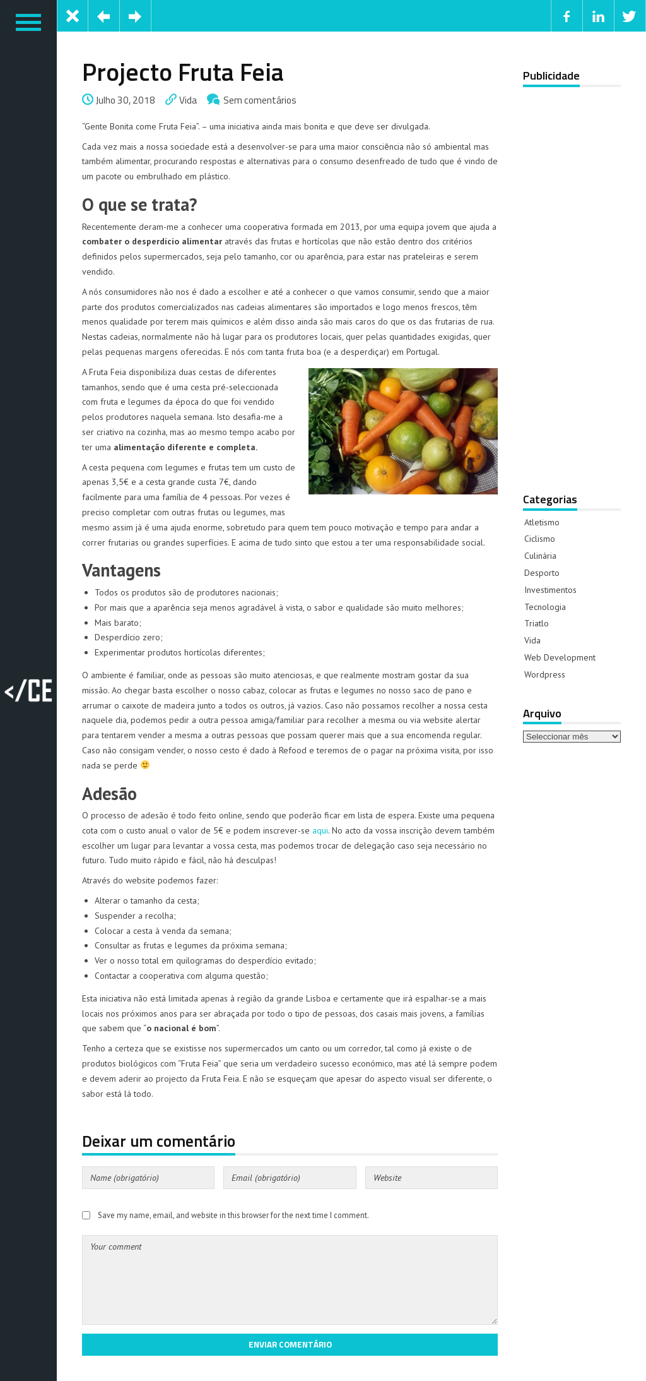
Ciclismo (539, 538)
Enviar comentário (290, 1344)
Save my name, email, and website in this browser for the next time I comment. (233, 1215)
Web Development (560, 657)
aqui (320, 830)
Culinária (540, 555)
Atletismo (542, 522)
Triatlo (536, 623)
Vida (188, 100)
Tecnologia (545, 607)
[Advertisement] (572, 281)
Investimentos (550, 589)
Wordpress (544, 674)
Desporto (542, 572)
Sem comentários (260, 100)
